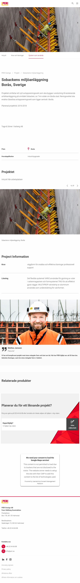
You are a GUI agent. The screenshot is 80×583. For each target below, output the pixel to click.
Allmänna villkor (7, 573)
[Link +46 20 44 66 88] (40, 546)
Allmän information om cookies (12, 577)
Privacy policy (6, 569)
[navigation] (40, 424)
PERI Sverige (6, 73)
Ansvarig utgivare (7, 565)
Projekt (17, 73)
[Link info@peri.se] (40, 551)
